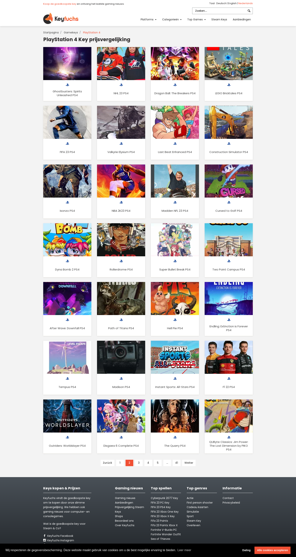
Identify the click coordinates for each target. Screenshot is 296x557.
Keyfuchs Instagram (58, 540)
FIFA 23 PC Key (160, 502)
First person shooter (200, 502)
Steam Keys (219, 19)
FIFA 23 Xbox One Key (165, 512)
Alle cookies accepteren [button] (272, 550)
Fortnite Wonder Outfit (166, 534)
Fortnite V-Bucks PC (164, 530)
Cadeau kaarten (197, 507)
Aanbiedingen (242, 19)
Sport (190, 516)
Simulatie (193, 512)
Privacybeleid (231, 502)
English (232, 3)
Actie (190, 498)
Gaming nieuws (125, 498)
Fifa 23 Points (159, 521)
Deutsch (221, 3)
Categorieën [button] (171, 19)
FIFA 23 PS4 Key (161, 507)
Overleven (193, 525)
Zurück (107, 463)
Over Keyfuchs (124, 525)
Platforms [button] (147, 19)
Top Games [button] (195, 19)
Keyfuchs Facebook (58, 536)
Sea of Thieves (160, 539)
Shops (119, 516)
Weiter (188, 463)
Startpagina (51, 32)
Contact (228, 498)
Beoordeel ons (124, 521)
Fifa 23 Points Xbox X (164, 525)
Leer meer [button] (184, 550)
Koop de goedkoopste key (59, 4)
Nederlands (245, 3)
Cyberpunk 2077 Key (164, 498)
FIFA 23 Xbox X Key (163, 516)
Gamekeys (71, 32)
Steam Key (194, 521)
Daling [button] (246, 550)
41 (176, 463)
